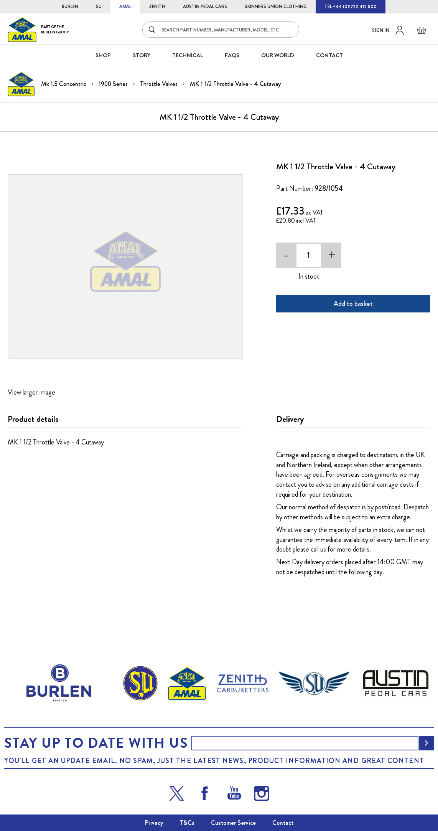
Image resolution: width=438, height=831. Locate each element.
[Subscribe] (426, 743)
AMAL (125, 6)
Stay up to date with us (96, 743)
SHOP (103, 55)
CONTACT (329, 55)
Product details (33, 419)
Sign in (380, 30)
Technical (187, 55)
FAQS (232, 55)
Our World (277, 55)
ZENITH (157, 6)
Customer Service (233, 822)
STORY (141, 55)
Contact (282, 822)
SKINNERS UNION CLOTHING (276, 6)
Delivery (290, 419)
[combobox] (220, 29)
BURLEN (70, 6)
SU (99, 6)
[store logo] (38, 29)
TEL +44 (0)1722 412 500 (350, 6)
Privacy (154, 822)
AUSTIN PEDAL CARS (205, 6)
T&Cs (186, 822)
